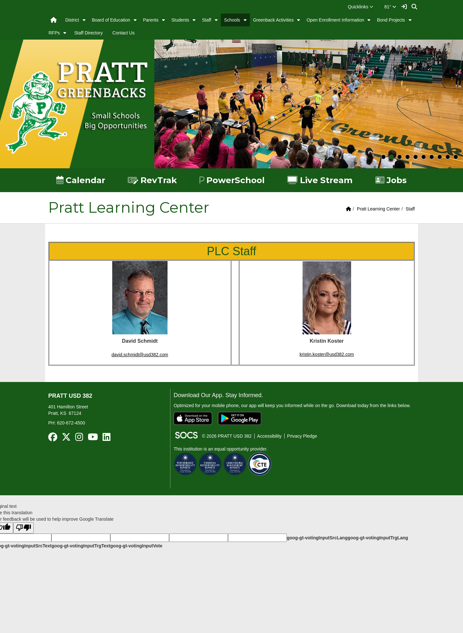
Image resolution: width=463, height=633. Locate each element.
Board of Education (111, 20)
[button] (361, 7)
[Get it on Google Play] (239, 418)
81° (390, 6)
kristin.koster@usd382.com (327, 354)
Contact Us (123, 32)
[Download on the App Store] (193, 418)
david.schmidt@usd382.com (140, 354)
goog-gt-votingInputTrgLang (378, 537)
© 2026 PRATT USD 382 (227, 436)
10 (455, 156)
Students (180, 20)
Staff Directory (88, 32)
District (72, 20)
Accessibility (269, 436)
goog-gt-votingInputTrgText (80, 545)
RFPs (54, 32)
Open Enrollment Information (335, 20)
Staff (206, 20)
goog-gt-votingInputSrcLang (317, 537)
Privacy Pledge (302, 436)
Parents (151, 20)
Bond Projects (391, 20)
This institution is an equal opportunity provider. (221, 448)
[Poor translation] (23, 528)
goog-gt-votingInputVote (136, 545)
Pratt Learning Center (378, 208)
